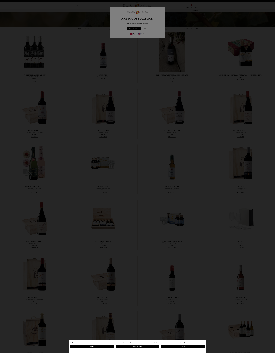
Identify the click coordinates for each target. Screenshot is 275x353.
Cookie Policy (202, 350)
